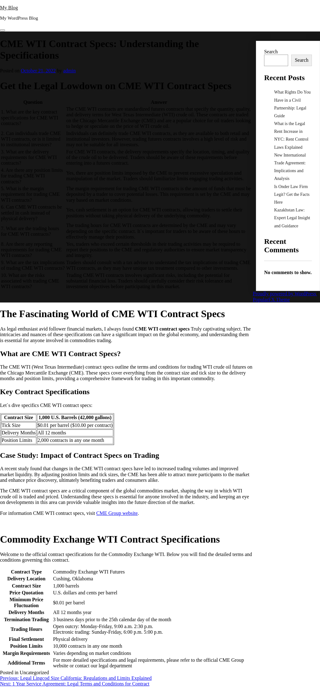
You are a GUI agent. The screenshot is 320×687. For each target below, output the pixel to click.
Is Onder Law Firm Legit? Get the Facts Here (291, 194)
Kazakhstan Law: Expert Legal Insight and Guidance (292, 218)
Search (271, 51)
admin (69, 70)
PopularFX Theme (271, 299)
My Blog (9, 7)
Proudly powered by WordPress (285, 293)
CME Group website (117, 513)
